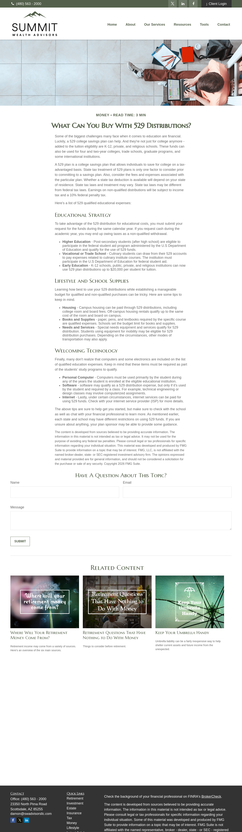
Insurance (74, 813)
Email (127, 482)
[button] (112, 24)
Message (17, 507)
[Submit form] (20, 541)
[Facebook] (193, 4)
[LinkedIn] (183, 4)
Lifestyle (73, 828)
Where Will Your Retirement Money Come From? (38, 635)
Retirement (75, 798)
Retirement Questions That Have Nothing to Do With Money (114, 635)
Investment (75, 803)
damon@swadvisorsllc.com (31, 814)
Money (72, 823)
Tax (69, 818)
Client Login (216, 4)
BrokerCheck (211, 796)
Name (14, 482)
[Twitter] (172, 4)
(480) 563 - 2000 (25, 4)
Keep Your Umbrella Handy (182, 632)
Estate (71, 808)
